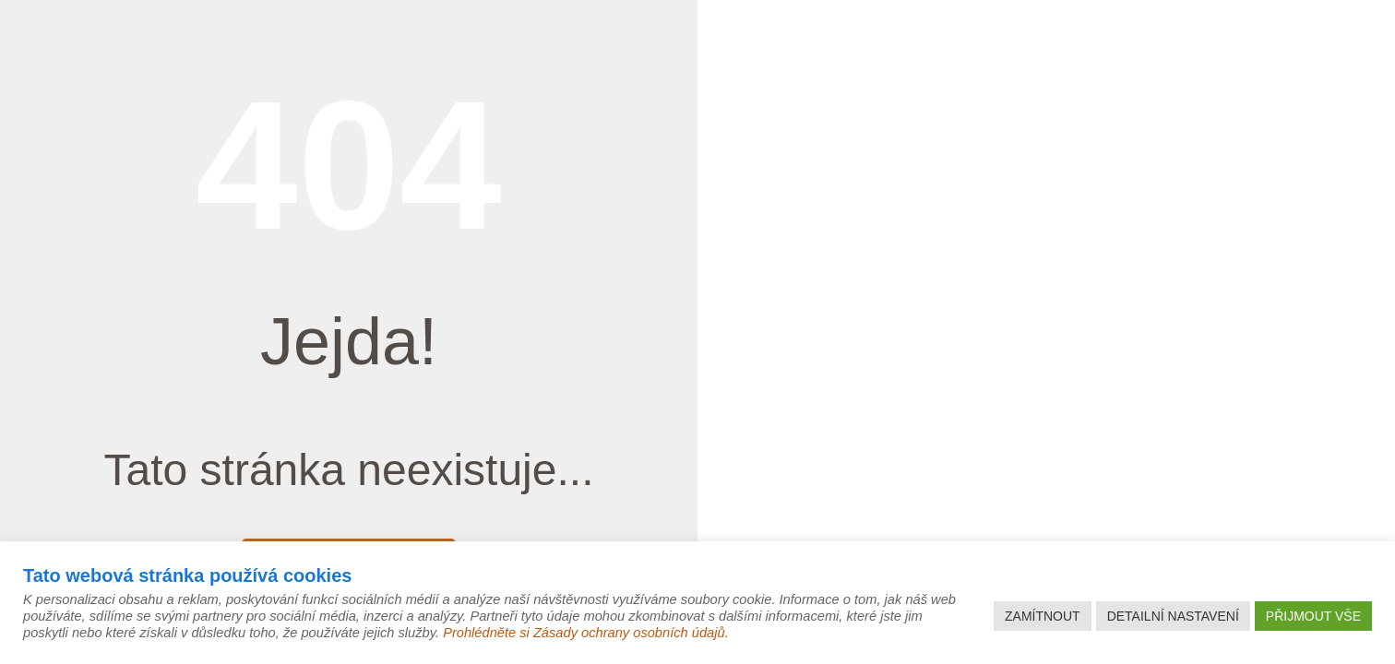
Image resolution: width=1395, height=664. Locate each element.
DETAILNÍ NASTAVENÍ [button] (1173, 616)
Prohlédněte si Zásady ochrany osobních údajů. (586, 632)
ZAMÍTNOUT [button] (1042, 616)
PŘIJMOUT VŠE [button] (1313, 616)
